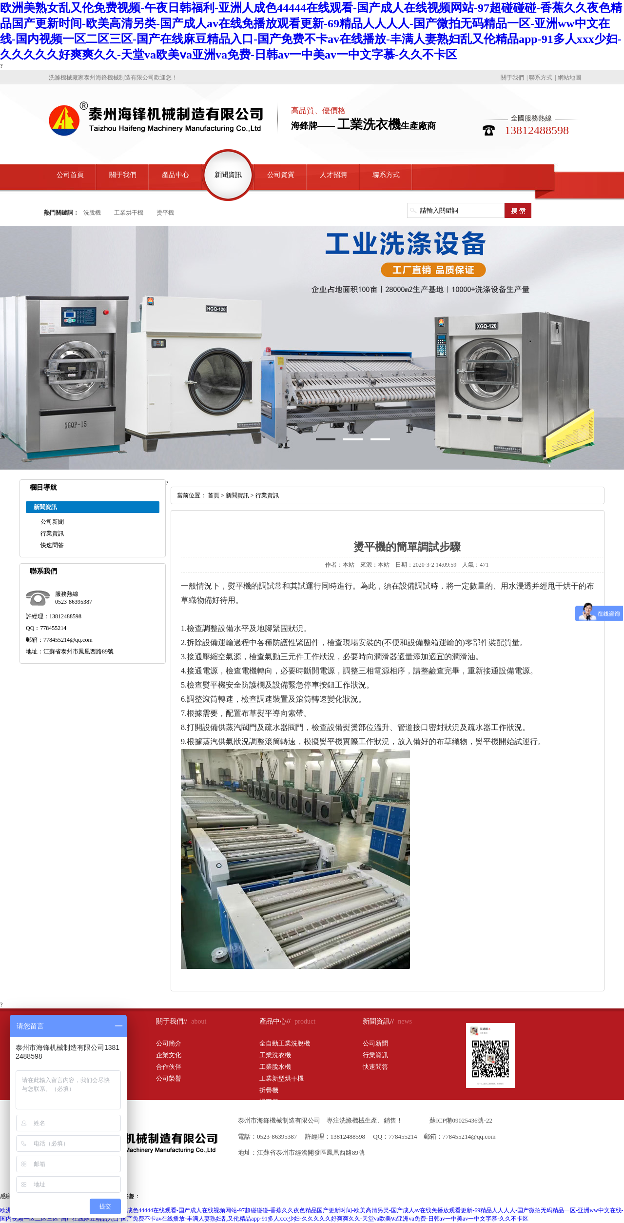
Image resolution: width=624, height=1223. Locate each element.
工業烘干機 (128, 212)
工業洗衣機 (275, 1055)
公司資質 (280, 174)
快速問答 (52, 545)
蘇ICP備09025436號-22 (460, 1120)
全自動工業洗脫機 (284, 1043)
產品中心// (275, 1021)
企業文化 (168, 1055)
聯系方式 (540, 77)
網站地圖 (569, 77)
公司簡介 (168, 1043)
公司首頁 (70, 174)
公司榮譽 (168, 1078)
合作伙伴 (168, 1066)
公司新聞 (52, 521)
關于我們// (171, 1021)
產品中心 (175, 174)
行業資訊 (52, 533)
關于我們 (512, 77)
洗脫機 (92, 212)
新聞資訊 (228, 174)
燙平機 (165, 212)
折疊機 (268, 1090)
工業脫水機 (275, 1066)
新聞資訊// (378, 1021)
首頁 (213, 495)
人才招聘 (333, 174)
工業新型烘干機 (281, 1078)
